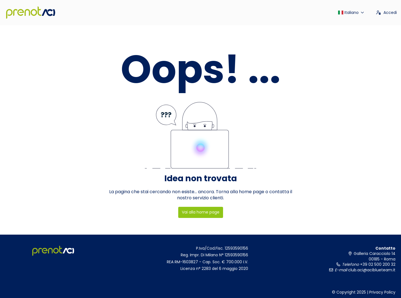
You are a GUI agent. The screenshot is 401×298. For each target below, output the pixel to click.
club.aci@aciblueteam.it (371, 270)
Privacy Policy (382, 292)
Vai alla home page (200, 212)
